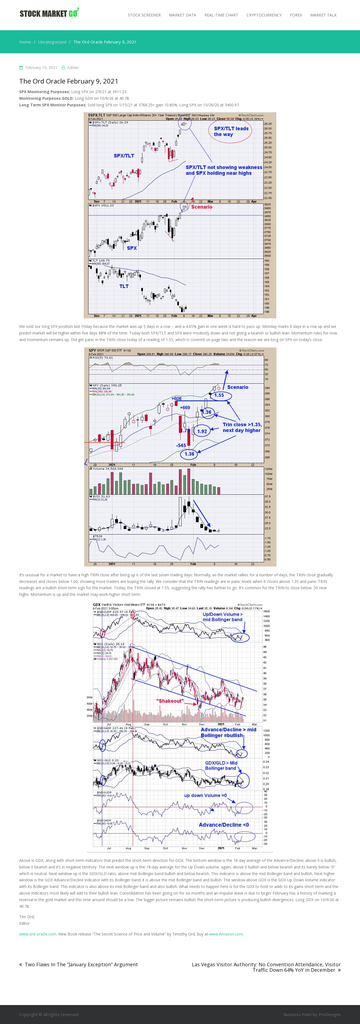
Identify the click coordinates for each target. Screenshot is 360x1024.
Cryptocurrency (264, 15)
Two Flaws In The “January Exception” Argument (81, 964)
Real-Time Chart (221, 15)
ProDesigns (330, 1014)
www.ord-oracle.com (37, 934)
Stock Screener (144, 15)
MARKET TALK (323, 15)
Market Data (182, 15)
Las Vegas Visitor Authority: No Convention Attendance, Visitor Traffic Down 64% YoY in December (266, 967)
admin (73, 67)
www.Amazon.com (226, 934)
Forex (296, 15)
